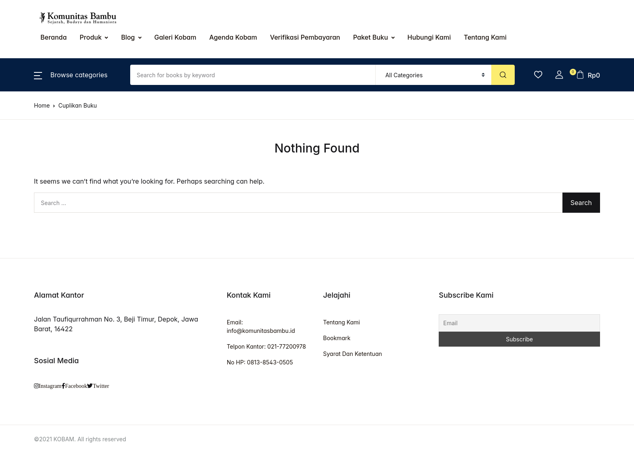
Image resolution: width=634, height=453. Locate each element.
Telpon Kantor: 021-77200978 (266, 346)
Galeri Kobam (175, 37)
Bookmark (337, 337)
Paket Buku (370, 37)
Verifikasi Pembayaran (305, 37)
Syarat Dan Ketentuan (352, 353)
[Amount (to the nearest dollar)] (253, 75)
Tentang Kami (341, 322)
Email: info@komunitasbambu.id (261, 326)
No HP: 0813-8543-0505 (260, 362)
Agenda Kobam (233, 37)
